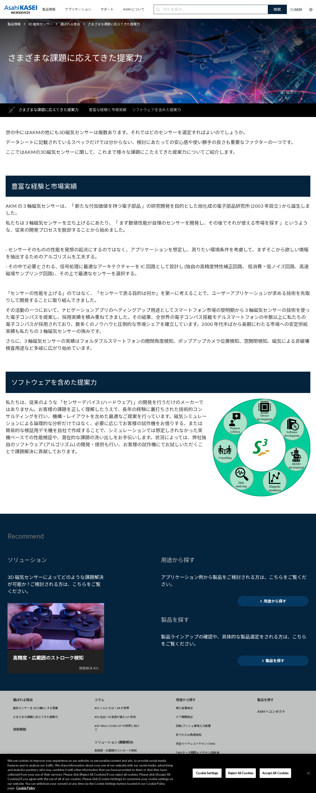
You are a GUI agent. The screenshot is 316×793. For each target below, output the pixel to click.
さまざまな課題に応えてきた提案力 (35, 717)
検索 (277, 9)
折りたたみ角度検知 (188, 734)
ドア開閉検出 (184, 717)
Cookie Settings (207, 773)
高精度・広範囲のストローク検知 (115, 750)
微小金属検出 (184, 708)
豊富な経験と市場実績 (107, 109)
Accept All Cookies (275, 773)
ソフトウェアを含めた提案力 (156, 109)
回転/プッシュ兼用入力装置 (193, 726)
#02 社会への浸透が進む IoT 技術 (115, 717)
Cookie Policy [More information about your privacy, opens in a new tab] (25, 788)
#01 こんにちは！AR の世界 (111, 708)
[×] (308, 773)
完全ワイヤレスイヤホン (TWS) (195, 743)
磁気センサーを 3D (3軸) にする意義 (35, 708)
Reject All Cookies (240, 773)
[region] (158, 773)
